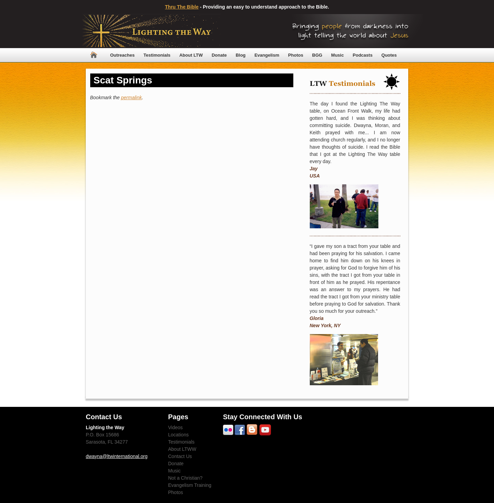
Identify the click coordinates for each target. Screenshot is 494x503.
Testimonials (156, 55)
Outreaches (122, 55)
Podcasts (363, 55)
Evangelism (267, 55)
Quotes (389, 55)
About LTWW (182, 449)
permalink (131, 97)
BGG (317, 55)
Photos (295, 55)
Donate (219, 55)
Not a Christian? (185, 478)
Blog (241, 55)
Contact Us (180, 456)
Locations (178, 434)
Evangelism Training (189, 485)
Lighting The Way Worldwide (151, 31)
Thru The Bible (182, 7)
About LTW (191, 55)
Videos (175, 427)
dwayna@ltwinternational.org (117, 456)
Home (93, 55)
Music (337, 55)
